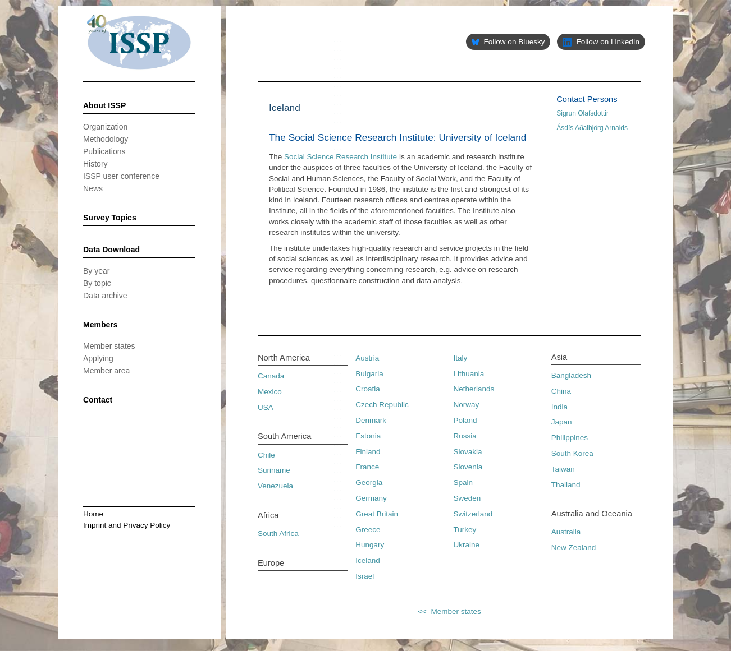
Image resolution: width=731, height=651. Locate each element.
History (95, 163)
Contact (97, 399)
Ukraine (467, 545)
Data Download (111, 249)
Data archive (105, 295)
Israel (364, 576)
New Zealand (573, 547)
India (559, 407)
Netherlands (474, 389)
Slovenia (468, 467)
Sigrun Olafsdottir (582, 113)
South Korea (572, 453)
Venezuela (275, 486)
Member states (109, 345)
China (561, 391)
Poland (465, 420)
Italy (461, 358)
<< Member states (449, 611)
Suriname (274, 470)
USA (265, 407)
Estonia (368, 436)
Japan (561, 422)
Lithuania (469, 374)
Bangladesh (571, 375)
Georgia (368, 482)
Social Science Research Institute (340, 157)
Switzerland (473, 514)
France (367, 467)
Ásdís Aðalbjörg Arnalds (592, 128)
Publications (104, 151)
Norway (466, 404)
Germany (371, 498)
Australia (566, 532)
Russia (465, 436)
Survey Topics (109, 217)
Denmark (370, 420)
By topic (97, 283)
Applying (98, 358)
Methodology (105, 139)
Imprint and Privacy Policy (126, 525)
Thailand (566, 485)
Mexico (270, 391)
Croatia (367, 389)
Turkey (465, 529)
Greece (367, 529)
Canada (271, 376)
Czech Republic (382, 404)
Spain (463, 482)
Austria (367, 358)
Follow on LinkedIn (601, 42)
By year (96, 270)
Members (100, 324)
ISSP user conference (121, 176)
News (93, 188)
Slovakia (468, 451)
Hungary (369, 545)
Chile (266, 455)
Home (93, 514)
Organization (105, 126)
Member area (106, 370)
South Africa (278, 533)
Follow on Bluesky (508, 42)
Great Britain (376, 514)
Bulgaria (369, 374)
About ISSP (104, 105)
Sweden (467, 498)
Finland (367, 451)
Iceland (367, 560)
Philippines (569, 437)
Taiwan (563, 469)
